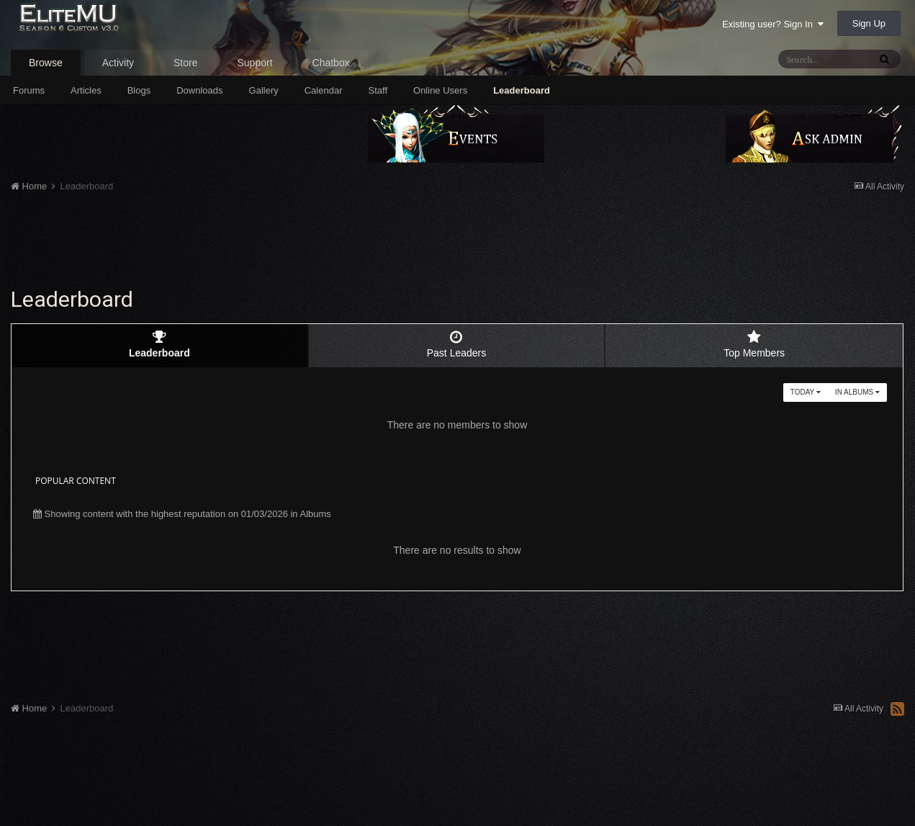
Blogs (139, 90)
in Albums (857, 392)
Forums (29, 90)
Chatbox (331, 62)
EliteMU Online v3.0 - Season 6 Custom (102, 27)
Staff (378, 90)
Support (255, 62)
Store (185, 62)
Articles (86, 90)
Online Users (440, 90)
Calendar (324, 90)
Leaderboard (521, 90)
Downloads (199, 90)
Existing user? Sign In (773, 24)
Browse (46, 62)
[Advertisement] (457, 243)
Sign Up (868, 23)
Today (805, 392)
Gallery (264, 90)
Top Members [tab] (754, 344)
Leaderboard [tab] (159, 344)
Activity (118, 62)
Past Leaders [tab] (457, 344)
